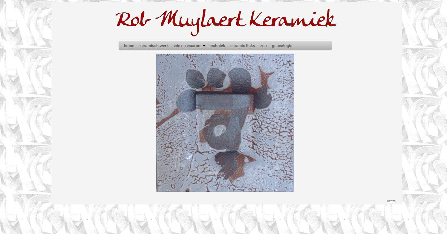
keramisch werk (154, 46)
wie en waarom (190, 45)
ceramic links (242, 46)
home (129, 46)
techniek (217, 46)
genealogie (282, 46)
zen (263, 46)
